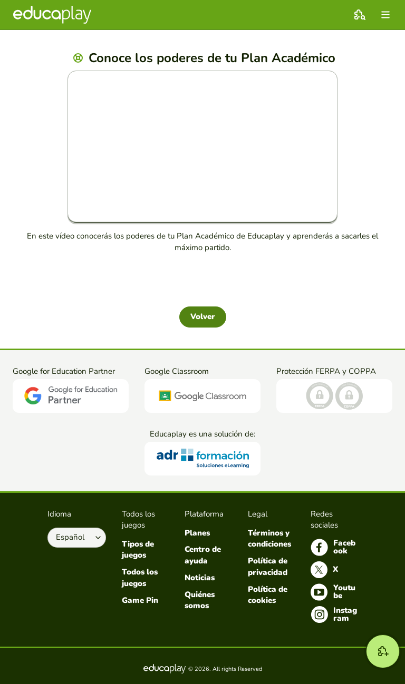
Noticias (200, 577)
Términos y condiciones (269, 539)
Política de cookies (267, 595)
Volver (202, 316)
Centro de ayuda (203, 555)
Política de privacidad (267, 567)
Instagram (334, 614)
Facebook (333, 547)
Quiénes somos (200, 600)
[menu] (385, 14)
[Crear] (383, 651)
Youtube (333, 592)
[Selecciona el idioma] (76, 538)
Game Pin (140, 600)
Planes (197, 533)
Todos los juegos (140, 578)
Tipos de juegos (138, 550)
